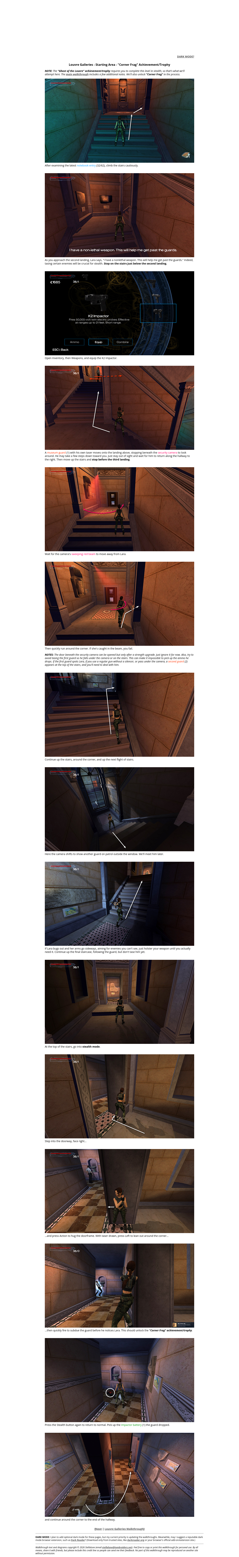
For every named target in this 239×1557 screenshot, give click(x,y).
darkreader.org (135, 1540)
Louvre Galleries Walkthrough (124, 1529)
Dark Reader (78, 1540)
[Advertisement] (119, 26)
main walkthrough (77, 74)
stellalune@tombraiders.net (117, 1547)
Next (98, 1529)
